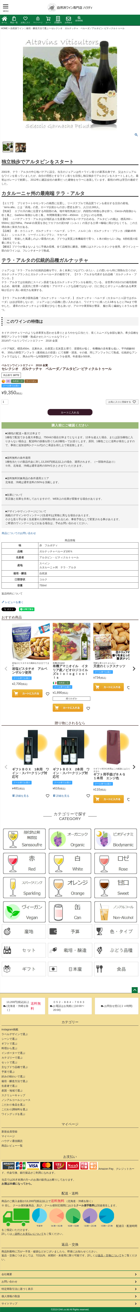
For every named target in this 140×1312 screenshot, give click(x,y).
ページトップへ (135, 990)
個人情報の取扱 (11, 1296)
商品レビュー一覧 (12, 1145)
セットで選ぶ (9, 1062)
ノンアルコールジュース (16, 1099)
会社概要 (7, 1274)
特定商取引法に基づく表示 (17, 1288)
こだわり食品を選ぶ (13, 1104)
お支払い (70, 1157)
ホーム (4, 19)
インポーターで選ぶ (13, 1052)
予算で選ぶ (8, 1071)
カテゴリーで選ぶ (12, 1057)
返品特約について (12, 593)
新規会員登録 (9, 1131)
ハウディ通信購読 (12, 1140)
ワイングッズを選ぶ (13, 1114)
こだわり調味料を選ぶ (15, 1109)
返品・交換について (110, 1255)
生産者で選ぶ (9, 1085)
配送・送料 (70, 1193)
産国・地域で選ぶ (12, 1090)
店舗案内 (58, 19)
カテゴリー (70, 1022)
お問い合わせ (9, 1281)
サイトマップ (9, 1303)
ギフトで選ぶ (9, 1043)
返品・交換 (70, 1244)
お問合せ (68, 19)
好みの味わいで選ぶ (13, 1076)
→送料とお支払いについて (28, 1233)
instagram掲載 (10, 1029)
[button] (6, 669)
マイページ (38, 19)
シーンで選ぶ (9, 1038)
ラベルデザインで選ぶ (15, 1034)
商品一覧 (14, 19)
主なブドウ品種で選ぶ (15, 1067)
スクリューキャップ (13, 1095)
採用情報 (79, 19)
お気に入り (25, 19)
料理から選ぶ (9, 1048)
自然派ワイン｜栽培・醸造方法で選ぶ (29, 28)
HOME (4, 28)
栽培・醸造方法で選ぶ (15, 1081)
